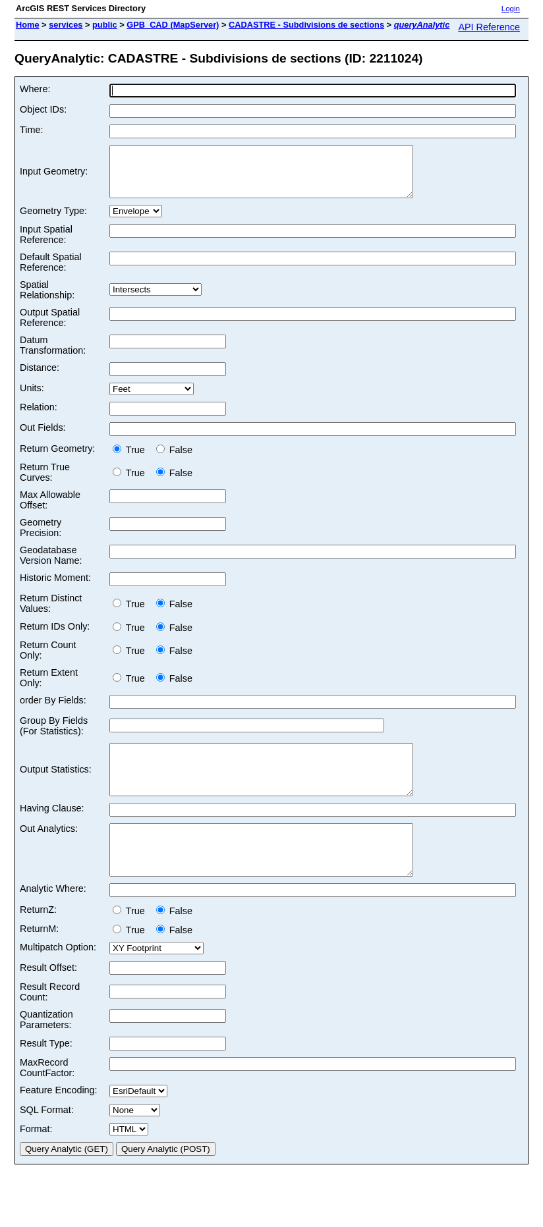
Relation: (38, 417)
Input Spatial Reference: (46, 244)
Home (28, 25)
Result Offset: (48, 997)
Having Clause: (52, 828)
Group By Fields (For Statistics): (54, 735)
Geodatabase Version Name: (51, 565)
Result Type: (46, 1073)
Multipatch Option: (58, 976)
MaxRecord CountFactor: (47, 1097)
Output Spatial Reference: (50, 327)
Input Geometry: (54, 176)
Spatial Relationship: (47, 299)
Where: (35, 89)
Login (510, 9)
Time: (31, 129)
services (65, 25)
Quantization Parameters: (46, 1049)
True (131, 459)
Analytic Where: (53, 918)
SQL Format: (47, 1139)
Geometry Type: (53, 220)
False (174, 459)
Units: (32, 398)
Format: (36, 1158)
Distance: (39, 377)
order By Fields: (53, 710)
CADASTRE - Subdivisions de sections (306, 25)
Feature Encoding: (59, 1119)
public (104, 25)
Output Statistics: (56, 784)
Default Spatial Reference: (51, 272)
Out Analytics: (49, 848)
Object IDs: (43, 109)
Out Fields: (43, 437)
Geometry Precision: (40, 537)
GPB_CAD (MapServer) (173, 25)
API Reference (489, 27)
